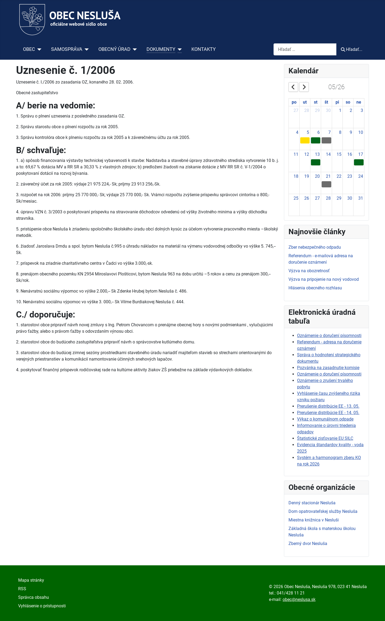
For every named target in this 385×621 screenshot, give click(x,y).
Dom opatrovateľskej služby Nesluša (322, 511)
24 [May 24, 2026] (360, 176)
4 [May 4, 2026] (297, 132)
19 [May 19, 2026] (306, 176)
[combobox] (305, 49)
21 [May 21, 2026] (328, 176)
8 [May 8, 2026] (340, 132)
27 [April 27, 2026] (296, 110)
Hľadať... (351, 49)
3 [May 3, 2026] (362, 110)
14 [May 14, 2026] (328, 154)
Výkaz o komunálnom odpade (325, 419)
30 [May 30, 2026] (349, 198)
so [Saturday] (348, 102)
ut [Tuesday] (305, 102)
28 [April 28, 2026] (306, 110)
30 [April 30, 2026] (328, 110)
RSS (22, 588)
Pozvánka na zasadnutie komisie (328, 367)
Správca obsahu (33, 597)
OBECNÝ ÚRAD (114, 49)
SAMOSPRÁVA (66, 49)
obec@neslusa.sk (299, 599)
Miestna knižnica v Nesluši (313, 519)
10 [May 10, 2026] (360, 132)
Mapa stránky (31, 580)
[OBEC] (38, 49)
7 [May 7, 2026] (329, 132)
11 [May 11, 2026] (296, 154)
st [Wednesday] (315, 102)
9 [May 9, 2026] (351, 132)
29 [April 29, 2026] (317, 110)
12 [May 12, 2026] (306, 154)
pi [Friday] (337, 102)
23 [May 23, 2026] (349, 176)
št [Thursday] (326, 102)
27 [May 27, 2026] (317, 198)
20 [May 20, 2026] (317, 176)
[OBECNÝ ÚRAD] (133, 49)
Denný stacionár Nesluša (312, 502)
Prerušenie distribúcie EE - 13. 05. (328, 406)
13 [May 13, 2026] (317, 154)
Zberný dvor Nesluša (307, 543)
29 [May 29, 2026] (339, 198)
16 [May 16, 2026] (349, 154)
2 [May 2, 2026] (351, 110)
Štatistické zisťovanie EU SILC (325, 438)
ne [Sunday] (358, 102)
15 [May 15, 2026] (339, 154)
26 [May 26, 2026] (306, 198)
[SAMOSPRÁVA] (85, 49)
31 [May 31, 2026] (360, 198)
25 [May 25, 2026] (296, 198)
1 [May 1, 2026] (340, 110)
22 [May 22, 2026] (339, 176)
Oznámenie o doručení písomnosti (329, 335)
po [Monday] (294, 102)
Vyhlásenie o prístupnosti (42, 605)
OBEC (29, 49)
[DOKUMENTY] (178, 49)
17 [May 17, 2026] (360, 154)
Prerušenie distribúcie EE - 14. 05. (328, 412)
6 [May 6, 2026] (318, 132)
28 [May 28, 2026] (328, 198)
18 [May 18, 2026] (296, 176)
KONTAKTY (203, 49)
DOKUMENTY (161, 49)
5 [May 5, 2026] (308, 132)
